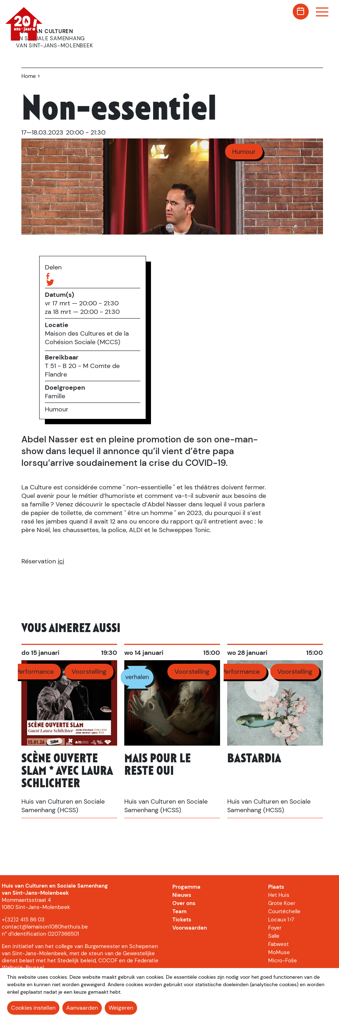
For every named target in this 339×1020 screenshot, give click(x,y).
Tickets (181, 919)
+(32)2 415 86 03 (23, 919)
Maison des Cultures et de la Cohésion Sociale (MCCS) (87, 337)
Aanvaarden (82, 1007)
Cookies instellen (33, 1007)
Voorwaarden (189, 927)
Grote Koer (281, 903)
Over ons (183, 903)
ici (61, 561)
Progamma (186, 886)
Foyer (274, 927)
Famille (55, 396)
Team (179, 911)
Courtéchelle (284, 911)
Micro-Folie (282, 960)
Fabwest (278, 944)
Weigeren (121, 1007)
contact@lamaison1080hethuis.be (45, 926)
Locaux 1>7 (281, 919)
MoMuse (279, 952)
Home (28, 76)
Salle (274, 936)
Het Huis (279, 895)
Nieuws (181, 895)
